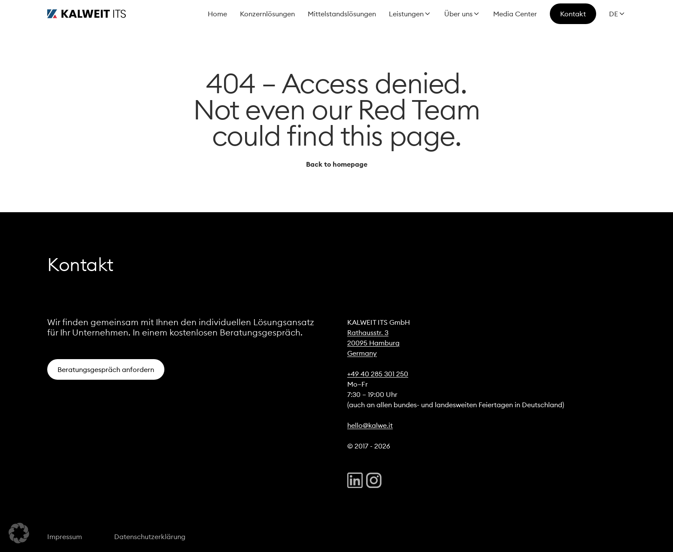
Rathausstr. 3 (367, 332)
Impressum (64, 536)
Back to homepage (336, 164)
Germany (362, 353)
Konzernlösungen (267, 13)
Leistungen (406, 13)
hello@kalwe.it (370, 425)
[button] (19, 533)
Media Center (515, 13)
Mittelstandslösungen (342, 13)
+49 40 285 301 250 (377, 373)
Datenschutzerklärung (149, 536)
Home (217, 13)
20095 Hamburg (373, 343)
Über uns (458, 13)
